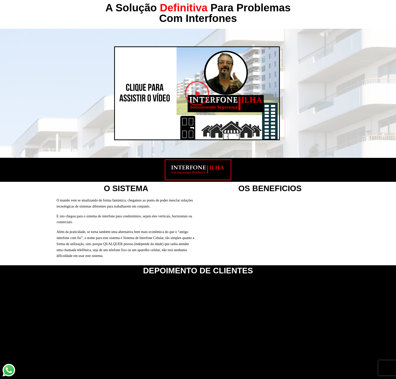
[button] (197, 93)
